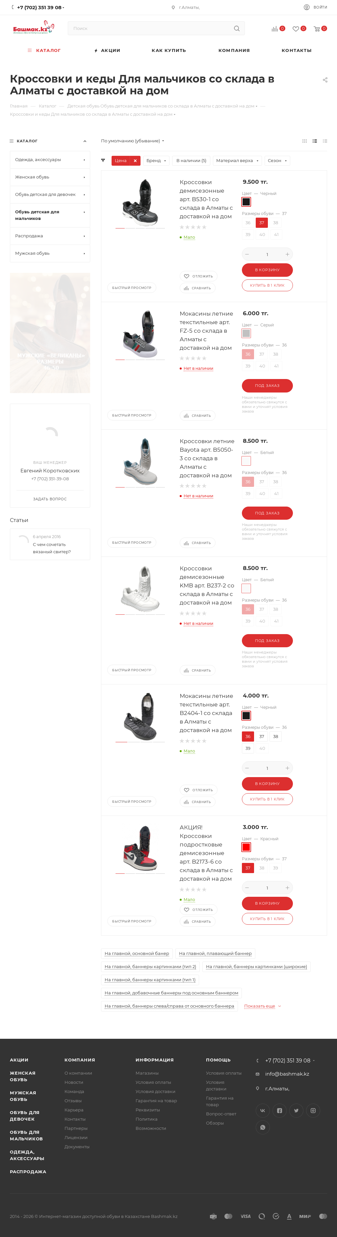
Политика (147, 1119)
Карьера (74, 1109)
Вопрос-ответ (221, 1113)
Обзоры (215, 1123)
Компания (80, 1059)
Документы (77, 1146)
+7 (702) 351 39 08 (287, 1060)
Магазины (147, 1073)
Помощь (218, 1059)
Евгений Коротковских (50, 350)
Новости (74, 1082)
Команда (74, 1091)
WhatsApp (263, 1127)
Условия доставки (155, 1091)
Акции (19, 1059)
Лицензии (76, 1137)
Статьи (19, 400)
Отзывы (73, 1100)
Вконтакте (263, 1111)
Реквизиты (148, 1109)
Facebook (279, 1111)
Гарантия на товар (156, 1100)
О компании (78, 1073)
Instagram (313, 1111)
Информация (155, 1059)
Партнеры (76, 1128)
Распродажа (28, 1171)
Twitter (296, 1111)
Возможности (151, 1128)
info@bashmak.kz (287, 1074)
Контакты (75, 1119)
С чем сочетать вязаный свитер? (52, 428)
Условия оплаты (153, 1082)
